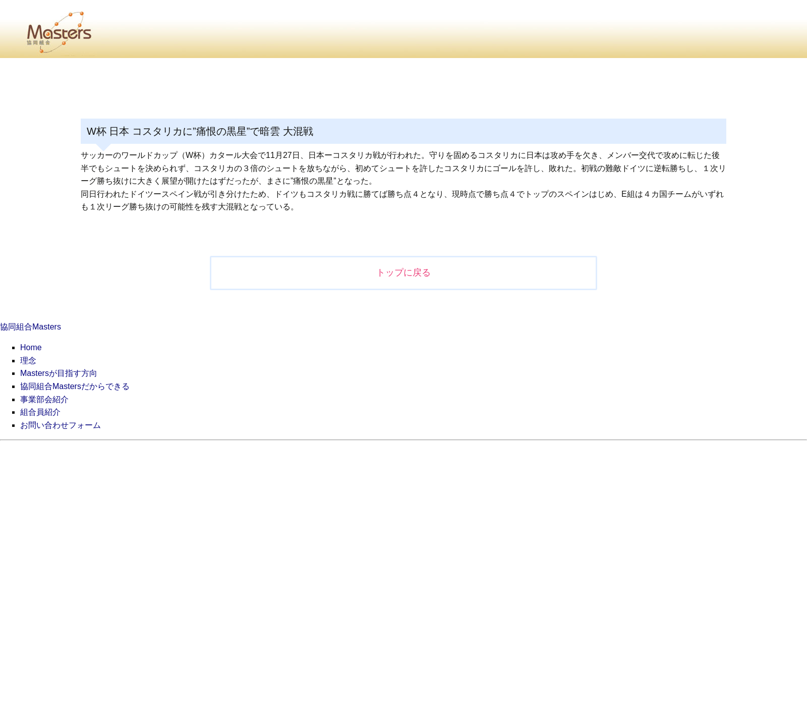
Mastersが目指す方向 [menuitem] (58, 373)
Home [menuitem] (31, 347)
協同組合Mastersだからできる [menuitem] (75, 386)
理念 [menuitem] (28, 360)
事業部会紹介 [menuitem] (44, 399)
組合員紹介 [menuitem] (40, 412)
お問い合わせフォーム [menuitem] (60, 425)
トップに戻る (403, 272)
